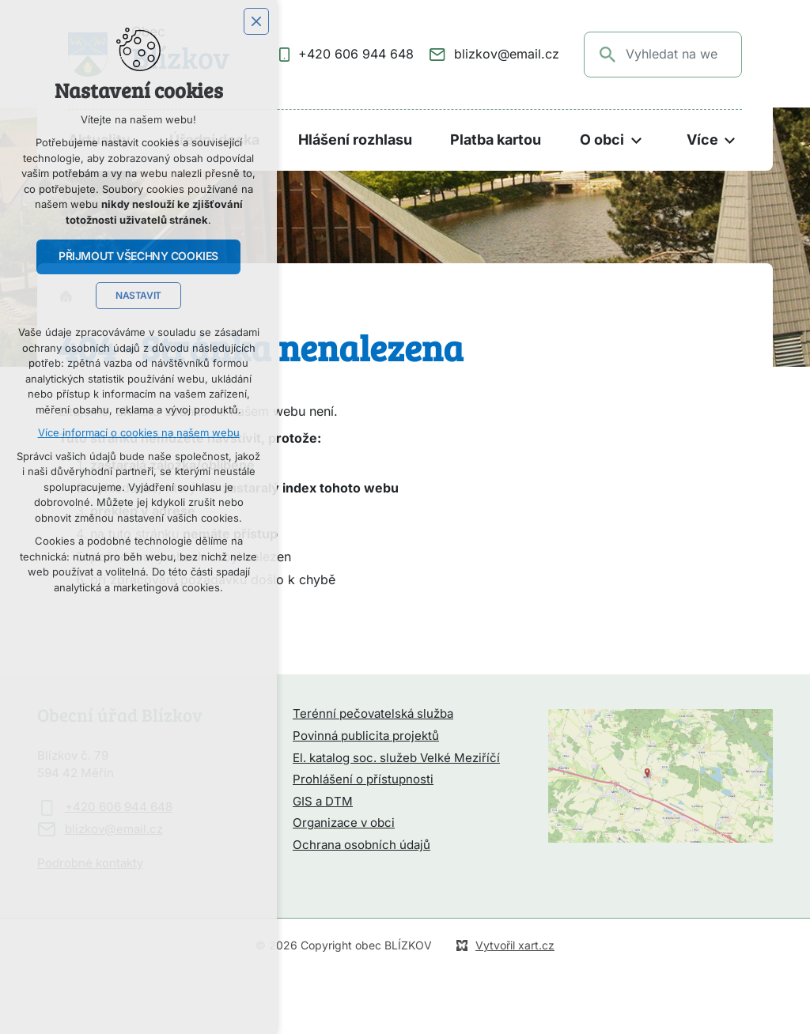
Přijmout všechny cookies (138, 256)
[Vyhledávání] (608, 54)
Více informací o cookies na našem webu (139, 433)
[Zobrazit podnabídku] (636, 140)
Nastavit (138, 295)
